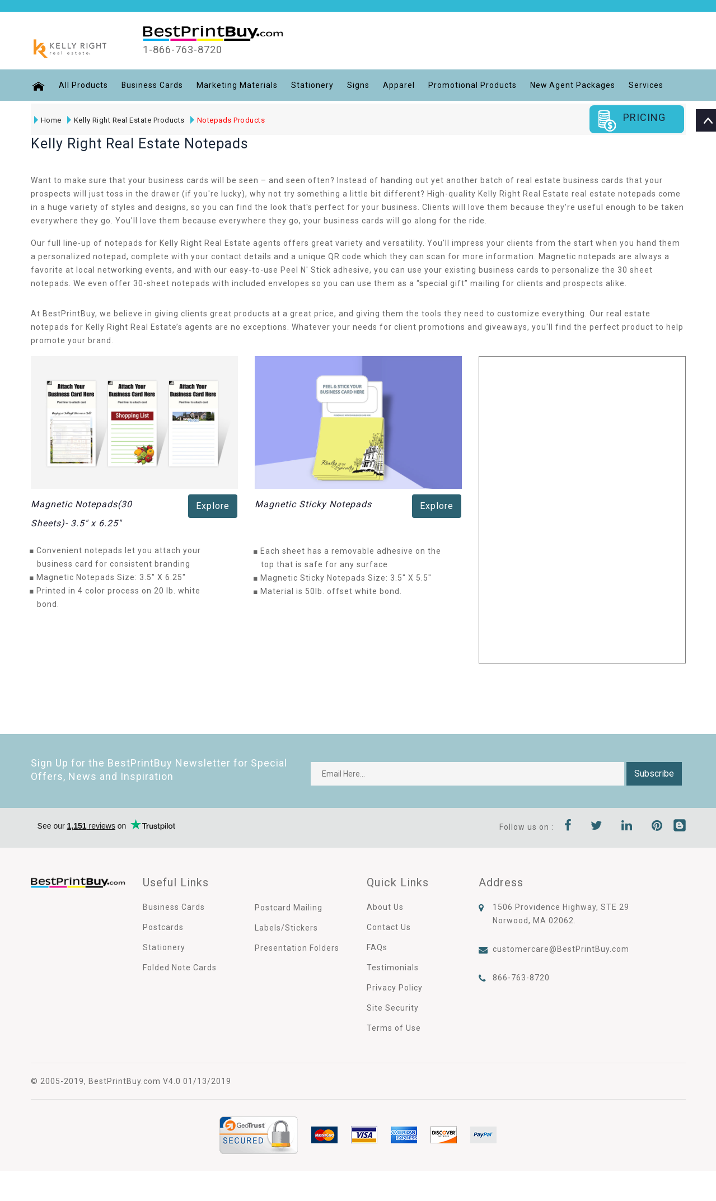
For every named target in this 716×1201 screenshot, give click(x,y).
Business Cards (152, 85)
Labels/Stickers (286, 927)
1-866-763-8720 (186, 50)
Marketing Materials (237, 85)
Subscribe (654, 773)
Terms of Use (394, 1028)
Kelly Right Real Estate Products (126, 120)
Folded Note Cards (180, 967)
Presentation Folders (297, 947)
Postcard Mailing (288, 907)
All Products (82, 85)
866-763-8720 (521, 977)
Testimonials (393, 967)
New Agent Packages (573, 85)
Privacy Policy (395, 987)
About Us (385, 907)
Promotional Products (472, 85)
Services (646, 85)
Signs (358, 85)
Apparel (399, 85)
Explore (213, 506)
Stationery (312, 85)
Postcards (163, 927)
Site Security (393, 1007)
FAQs (377, 947)
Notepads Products (227, 120)
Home (48, 120)
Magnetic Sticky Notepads (313, 504)
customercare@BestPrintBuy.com (561, 949)
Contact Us (389, 927)
